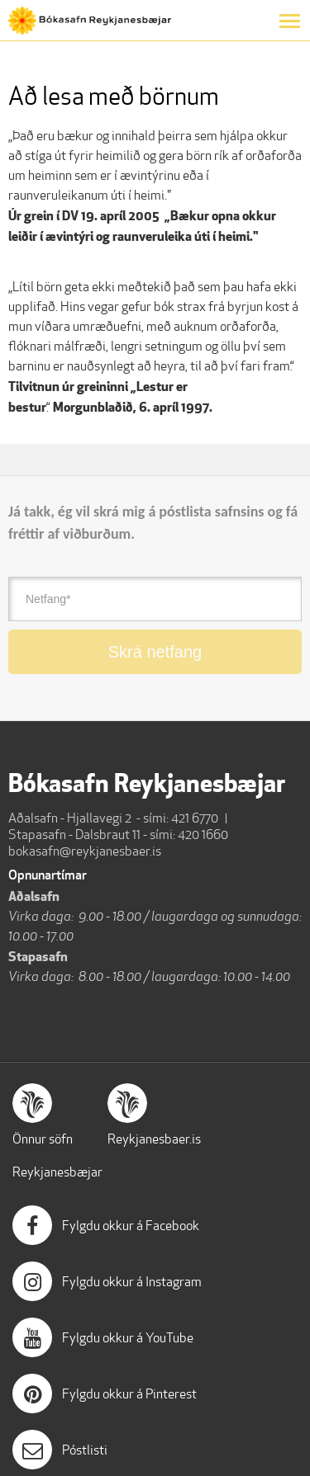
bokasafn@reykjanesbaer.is (84, 851)
